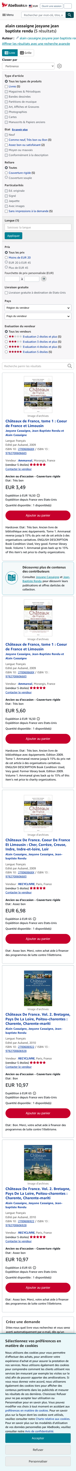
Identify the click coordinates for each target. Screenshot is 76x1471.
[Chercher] (70, 15)
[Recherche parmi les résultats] (38, 365)
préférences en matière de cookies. (27, 1410)
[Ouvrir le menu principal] (9, 15)
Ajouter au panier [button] (38, 515)
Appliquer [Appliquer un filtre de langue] (13, 235)
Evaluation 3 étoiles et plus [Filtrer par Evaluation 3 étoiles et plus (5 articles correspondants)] (35, 341)
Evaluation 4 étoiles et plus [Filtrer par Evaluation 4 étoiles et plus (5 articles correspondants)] (35, 346)
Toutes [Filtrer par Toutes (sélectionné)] (11, 167)
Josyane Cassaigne (47, 577)
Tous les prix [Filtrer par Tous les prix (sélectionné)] (15, 252)
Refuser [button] (38, 1449)
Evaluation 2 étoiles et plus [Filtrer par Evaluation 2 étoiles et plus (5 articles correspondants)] (35, 336)
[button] (69, 366)
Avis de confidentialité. (39, 1431)
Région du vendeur (17, 307)
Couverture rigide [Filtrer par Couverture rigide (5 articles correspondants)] (20, 172)
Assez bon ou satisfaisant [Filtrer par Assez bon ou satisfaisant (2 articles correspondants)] (25, 144)
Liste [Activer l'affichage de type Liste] (10, 53)
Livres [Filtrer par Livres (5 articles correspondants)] (12, 86)
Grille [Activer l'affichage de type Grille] (25, 53)
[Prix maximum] (31, 279)
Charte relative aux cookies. (53, 1418)
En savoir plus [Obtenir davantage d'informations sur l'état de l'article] (20, 129)
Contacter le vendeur (18, 469)
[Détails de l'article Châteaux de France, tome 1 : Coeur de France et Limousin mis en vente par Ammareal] (38, 394)
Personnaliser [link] (38, 1461)
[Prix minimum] (12, 279)
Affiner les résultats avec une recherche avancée (36, 44)
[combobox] (43, 15)
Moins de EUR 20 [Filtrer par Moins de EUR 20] (18, 257)
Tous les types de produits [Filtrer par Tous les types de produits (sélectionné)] (23, 81)
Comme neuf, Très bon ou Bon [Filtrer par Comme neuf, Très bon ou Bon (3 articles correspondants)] (28, 139)
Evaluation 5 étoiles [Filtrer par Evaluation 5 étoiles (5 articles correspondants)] (30, 351)
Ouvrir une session (51, 6)
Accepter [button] (38, 1438)
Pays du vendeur (16, 316)
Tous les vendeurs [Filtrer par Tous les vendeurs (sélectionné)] (20, 331)
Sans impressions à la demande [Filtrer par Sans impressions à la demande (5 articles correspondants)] (28, 211)
